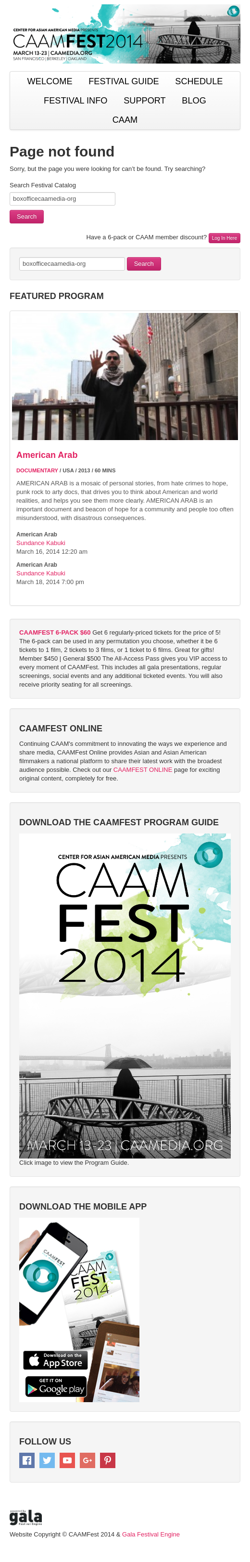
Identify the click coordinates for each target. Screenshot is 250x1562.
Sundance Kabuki (40, 543)
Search (27, 216)
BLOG (194, 100)
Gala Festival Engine (151, 1534)
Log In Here (224, 238)
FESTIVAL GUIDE (123, 81)
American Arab (46, 455)
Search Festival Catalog (43, 185)
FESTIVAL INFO (75, 100)
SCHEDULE (199, 81)
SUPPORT (145, 100)
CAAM (125, 120)
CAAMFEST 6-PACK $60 (55, 632)
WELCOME (50, 81)
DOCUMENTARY (37, 470)
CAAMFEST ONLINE (143, 769)
